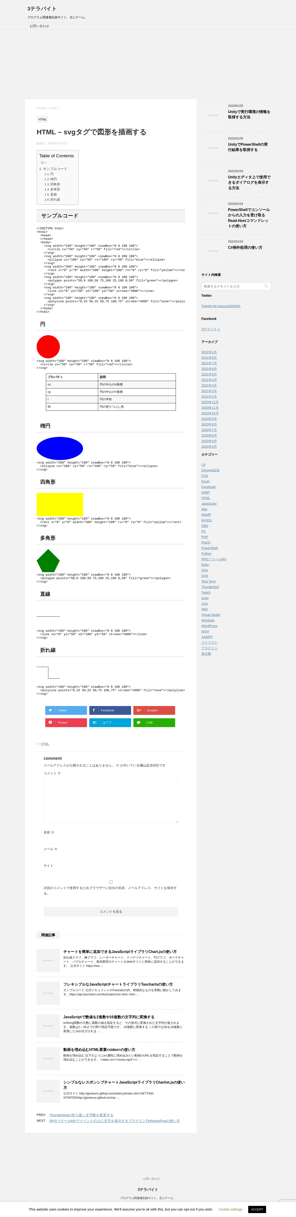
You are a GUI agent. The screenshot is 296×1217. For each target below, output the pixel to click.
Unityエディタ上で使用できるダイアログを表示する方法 (249, 182)
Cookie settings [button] (231, 1209)
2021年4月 (209, 380)
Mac (204, 509)
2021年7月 (209, 363)
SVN (204, 576)
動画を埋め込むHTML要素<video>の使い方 (99, 1079)
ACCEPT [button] (257, 1209)
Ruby (205, 565)
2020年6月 (209, 435)
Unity (205, 598)
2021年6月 (209, 369)
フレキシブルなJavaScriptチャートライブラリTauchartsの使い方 (118, 1014)
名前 (49, 862)
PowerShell (209, 548)
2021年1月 (209, 396)
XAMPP (207, 637)
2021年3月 (209, 385)
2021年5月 (209, 374)
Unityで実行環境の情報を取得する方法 (249, 114)
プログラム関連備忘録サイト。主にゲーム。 (148, 1198)
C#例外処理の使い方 (245, 247)
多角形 (55, 189)
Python (206, 553)
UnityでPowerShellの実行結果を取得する (248, 147)
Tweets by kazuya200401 (221, 306)
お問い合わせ (39, 26)
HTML (45, 774)
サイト (48, 895)
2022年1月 (209, 352)
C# (203, 465)
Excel (205, 481)
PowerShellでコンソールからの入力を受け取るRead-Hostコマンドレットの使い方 (249, 218)
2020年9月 (209, 419)
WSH (205, 631)
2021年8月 (209, 357)
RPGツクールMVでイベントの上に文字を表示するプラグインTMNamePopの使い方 (114, 1151)
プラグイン (209, 648)
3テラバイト (42, 9)
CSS (204, 476)
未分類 (206, 654)
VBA (204, 609)
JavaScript (208, 503)
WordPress (209, 626)
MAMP (206, 515)
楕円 (53, 179)
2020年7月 (209, 430)
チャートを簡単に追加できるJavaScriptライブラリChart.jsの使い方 (120, 982)
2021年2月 (209, 391)
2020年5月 (209, 441)
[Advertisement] (148, 64)
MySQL (206, 520)
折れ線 (55, 199)
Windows (208, 620)
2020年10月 (210, 413)
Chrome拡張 (210, 470)
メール (51, 879)
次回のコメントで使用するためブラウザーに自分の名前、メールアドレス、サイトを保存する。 (110, 920)
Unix (204, 603)
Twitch (206, 592)
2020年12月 (210, 402)
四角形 (55, 184)
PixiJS (205, 542)
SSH (204, 570)
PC (203, 531)
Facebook (208, 487)
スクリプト (209, 642)
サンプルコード (55, 169)
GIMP (205, 492)
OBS (204, 526)
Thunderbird (210, 587)
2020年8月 (209, 424)
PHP (204, 537)
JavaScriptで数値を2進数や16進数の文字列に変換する (108, 1047)
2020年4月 (209, 446)
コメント (52, 803)
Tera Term (208, 581)
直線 (53, 194)
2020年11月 (210, 408)
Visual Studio (210, 615)
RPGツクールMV (213, 559)
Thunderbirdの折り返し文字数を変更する (81, 1145)
